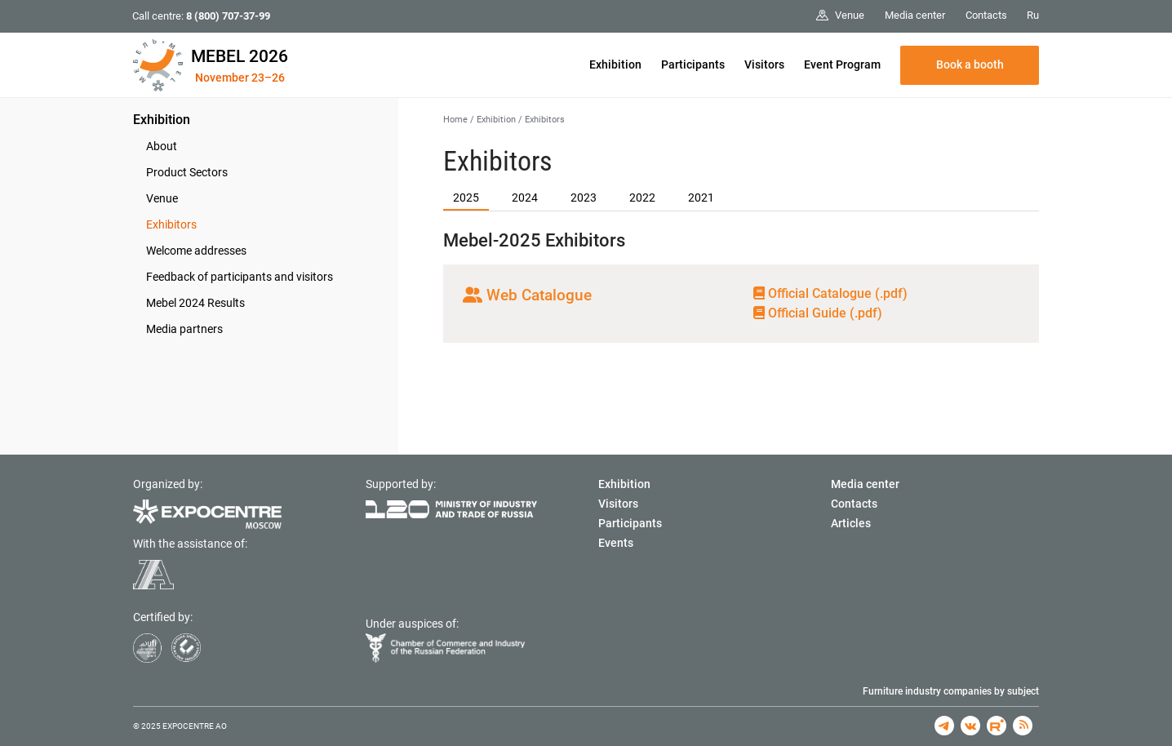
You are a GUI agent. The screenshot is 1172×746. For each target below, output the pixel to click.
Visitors (764, 64)
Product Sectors (187, 172)
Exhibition (615, 64)
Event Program (842, 64)
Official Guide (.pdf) (817, 313)
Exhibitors (171, 224)
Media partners (184, 328)
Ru (1033, 15)
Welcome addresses (196, 250)
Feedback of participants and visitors (239, 276)
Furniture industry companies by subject (951, 691)
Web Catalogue (527, 295)
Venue (162, 198)
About (161, 146)
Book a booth (970, 64)
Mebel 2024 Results (195, 302)
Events (615, 542)
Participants (693, 64)
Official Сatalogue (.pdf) (830, 293)
